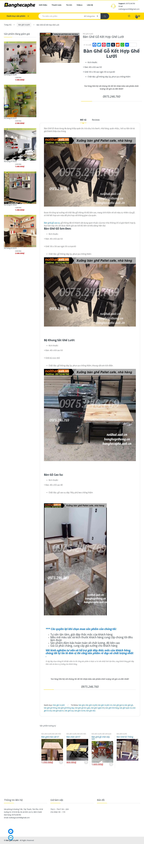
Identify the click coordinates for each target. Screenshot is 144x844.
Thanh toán (56, 5)
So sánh (89, 45)
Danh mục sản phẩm (16, 16)
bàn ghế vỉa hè (79, 711)
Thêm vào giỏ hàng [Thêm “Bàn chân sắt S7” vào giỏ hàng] (86, 762)
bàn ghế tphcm (58, 711)
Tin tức (69, 5)
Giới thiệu (43, 5)
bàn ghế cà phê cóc (105, 705)
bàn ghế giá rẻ (118, 705)
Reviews (96, 120)
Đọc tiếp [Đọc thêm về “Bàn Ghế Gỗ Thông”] (136, 761)
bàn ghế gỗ (129, 705)
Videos (79, 5)
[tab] (83, 121)
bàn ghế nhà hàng (112, 708)
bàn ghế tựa (69, 711)
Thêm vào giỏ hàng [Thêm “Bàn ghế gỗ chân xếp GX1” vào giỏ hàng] (111, 764)
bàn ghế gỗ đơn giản (82, 708)
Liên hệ (90, 5)
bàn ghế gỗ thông (50, 708)
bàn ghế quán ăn (126, 708)
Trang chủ (8, 25)
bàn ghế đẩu (90, 711)
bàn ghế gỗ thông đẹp (66, 708)
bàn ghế (82, 705)
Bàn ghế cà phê (24, 25)
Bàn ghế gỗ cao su (52, 223)
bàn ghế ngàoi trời (97, 708)
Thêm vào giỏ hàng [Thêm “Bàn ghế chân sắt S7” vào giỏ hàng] (61, 762)
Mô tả (83, 120)
